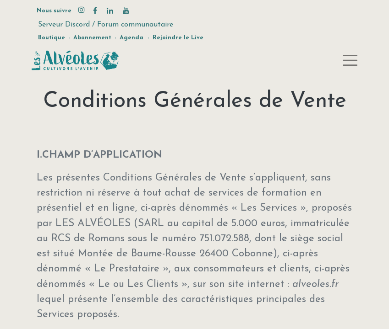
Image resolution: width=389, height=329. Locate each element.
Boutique (51, 38)
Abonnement (92, 38)
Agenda (131, 38)
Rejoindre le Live (178, 38)
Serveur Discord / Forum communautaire (105, 24)
